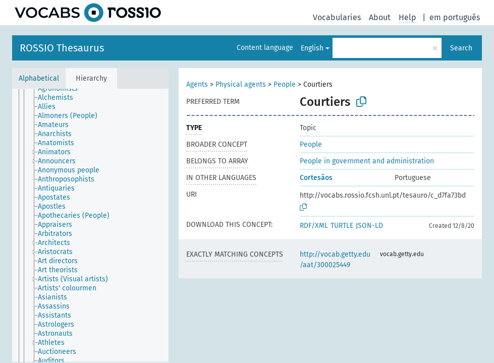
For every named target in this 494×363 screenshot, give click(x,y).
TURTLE (342, 225)
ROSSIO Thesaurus (62, 48)
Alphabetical (39, 78)
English (312, 48)
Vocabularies (337, 17)
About (380, 17)
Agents (197, 84)
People (284, 84)
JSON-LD (369, 225)
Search (461, 48)
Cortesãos (316, 177)
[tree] (90, 225)
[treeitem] (62, 88)
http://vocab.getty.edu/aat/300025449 (335, 259)
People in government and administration (367, 161)
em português (454, 17)
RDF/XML (314, 225)
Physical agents (240, 84)
